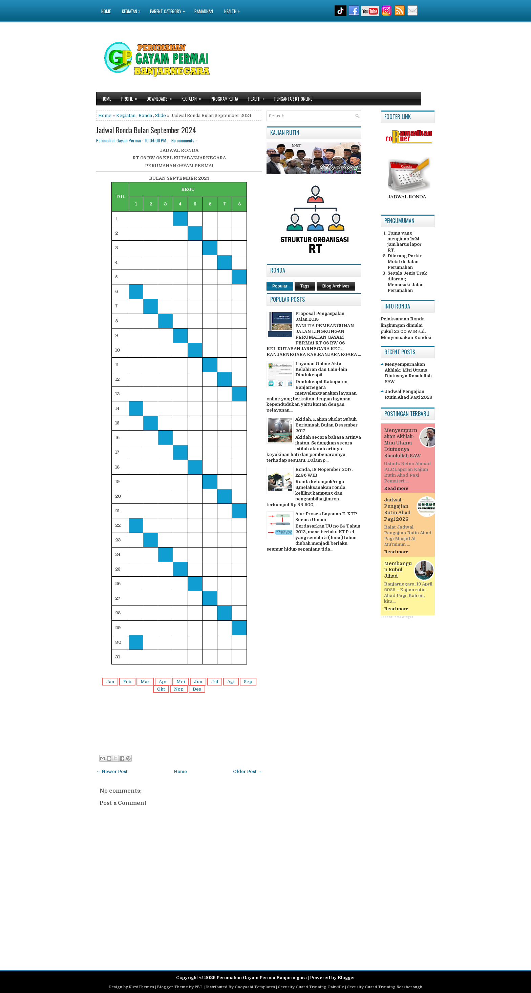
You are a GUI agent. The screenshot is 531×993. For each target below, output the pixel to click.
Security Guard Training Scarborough (384, 987)
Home (106, 11)
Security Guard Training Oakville (311, 987)
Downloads (161, 97)
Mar (145, 681)
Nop (179, 689)
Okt (161, 689)
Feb (127, 681)
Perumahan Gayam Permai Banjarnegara (261, 977)
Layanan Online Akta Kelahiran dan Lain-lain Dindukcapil (321, 369)
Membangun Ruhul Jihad (398, 570)
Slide (160, 115)
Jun (198, 681)
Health (233, 7)
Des (197, 689)
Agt (231, 681)
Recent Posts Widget (397, 617)
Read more (396, 488)
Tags (305, 286)
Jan (110, 681)
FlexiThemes (141, 987)
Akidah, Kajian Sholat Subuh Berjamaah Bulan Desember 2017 (326, 425)
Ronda (145, 115)
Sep (248, 681)
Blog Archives (335, 286)
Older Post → (247, 771)
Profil (131, 97)
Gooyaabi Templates (255, 987)
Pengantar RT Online (293, 98)
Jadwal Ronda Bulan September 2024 (146, 130)
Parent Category (169, 7)
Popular (280, 286)
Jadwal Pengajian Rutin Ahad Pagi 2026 (408, 394)
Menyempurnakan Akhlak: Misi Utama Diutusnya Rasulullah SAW (408, 373)
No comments (182, 140)
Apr (163, 681)
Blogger (346, 977)
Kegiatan (133, 7)
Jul (214, 681)
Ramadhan (203, 11)
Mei (180, 681)
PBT (199, 987)
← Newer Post (112, 771)
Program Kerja (224, 98)
